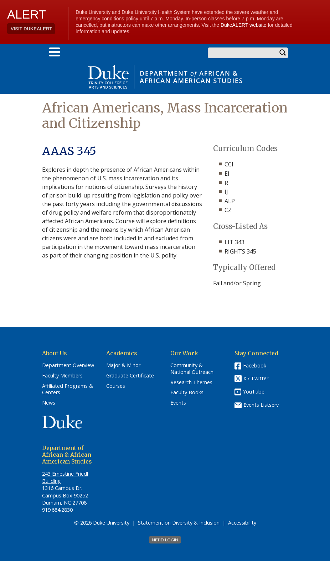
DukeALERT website (244, 25)
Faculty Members (62, 375)
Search (282, 52)
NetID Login (165, 539)
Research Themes (191, 382)
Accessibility (242, 522)
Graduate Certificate (130, 375)
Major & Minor (123, 365)
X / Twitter (255, 378)
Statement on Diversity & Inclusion (179, 522)
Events (178, 403)
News (48, 403)
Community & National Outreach (191, 368)
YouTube (253, 391)
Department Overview (68, 365)
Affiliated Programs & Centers (67, 389)
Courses (115, 386)
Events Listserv (261, 404)
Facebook (254, 365)
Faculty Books (186, 392)
